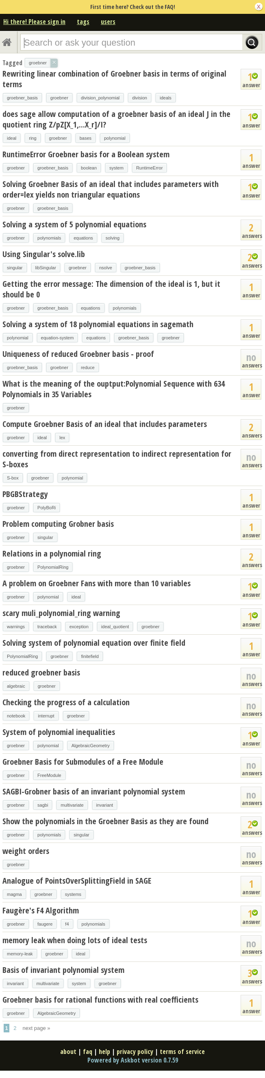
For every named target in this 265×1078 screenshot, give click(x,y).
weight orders (25, 850)
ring (32, 138)
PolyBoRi (46, 507)
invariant (104, 805)
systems (73, 894)
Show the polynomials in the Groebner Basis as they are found (105, 821)
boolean (89, 167)
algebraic (16, 686)
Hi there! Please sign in (34, 21)
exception (79, 626)
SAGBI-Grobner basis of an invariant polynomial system (93, 791)
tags (83, 21)
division (139, 97)
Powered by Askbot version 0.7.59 (132, 1060)
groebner (59, 97)
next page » (36, 1028)
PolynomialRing (52, 567)
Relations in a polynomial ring (51, 553)
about (68, 1051)
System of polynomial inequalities (58, 731)
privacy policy (135, 1051)
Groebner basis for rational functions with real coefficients (100, 999)
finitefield (89, 656)
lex (62, 437)
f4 (67, 924)
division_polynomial (100, 97)
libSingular (45, 267)
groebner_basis (22, 97)
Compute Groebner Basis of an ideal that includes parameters (104, 423)
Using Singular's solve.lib (43, 254)
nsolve (105, 267)
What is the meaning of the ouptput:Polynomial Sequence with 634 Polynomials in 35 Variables (113, 389)
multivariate (72, 805)
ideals (166, 97)
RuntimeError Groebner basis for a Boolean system (85, 154)
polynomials (49, 237)
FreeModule (49, 775)
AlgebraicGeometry (91, 745)
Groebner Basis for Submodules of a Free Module (82, 761)
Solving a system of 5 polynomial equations (74, 224)
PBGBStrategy (25, 493)
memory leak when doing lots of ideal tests (74, 940)
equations (83, 237)
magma (14, 894)
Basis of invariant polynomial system (63, 969)
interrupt (46, 715)
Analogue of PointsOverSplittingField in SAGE (76, 880)
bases (85, 138)
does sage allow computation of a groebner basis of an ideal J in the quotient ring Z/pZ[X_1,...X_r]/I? (116, 119)
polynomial (115, 138)
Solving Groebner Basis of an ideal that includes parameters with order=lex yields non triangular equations (110, 189)
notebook (16, 715)
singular (15, 267)
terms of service (182, 1051)
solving (112, 237)
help (104, 1051)
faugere (44, 924)
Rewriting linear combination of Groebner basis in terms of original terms (114, 79)
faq (87, 1051)
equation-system (57, 337)
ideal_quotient (115, 626)
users (108, 21)
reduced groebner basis (41, 672)
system (116, 167)
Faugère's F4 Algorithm (40, 910)
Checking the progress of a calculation (66, 702)
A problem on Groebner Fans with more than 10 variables (96, 583)
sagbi (42, 805)
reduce (88, 367)
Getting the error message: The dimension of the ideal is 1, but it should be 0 (111, 289)
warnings (16, 626)
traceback (47, 626)
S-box (13, 477)
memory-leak (20, 953)
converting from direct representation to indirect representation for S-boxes (116, 459)
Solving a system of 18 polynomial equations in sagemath (97, 324)
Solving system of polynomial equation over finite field (93, 642)
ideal (11, 138)
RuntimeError (149, 167)
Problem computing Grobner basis (58, 523)
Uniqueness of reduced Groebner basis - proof (78, 353)
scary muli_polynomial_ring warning (61, 612)
